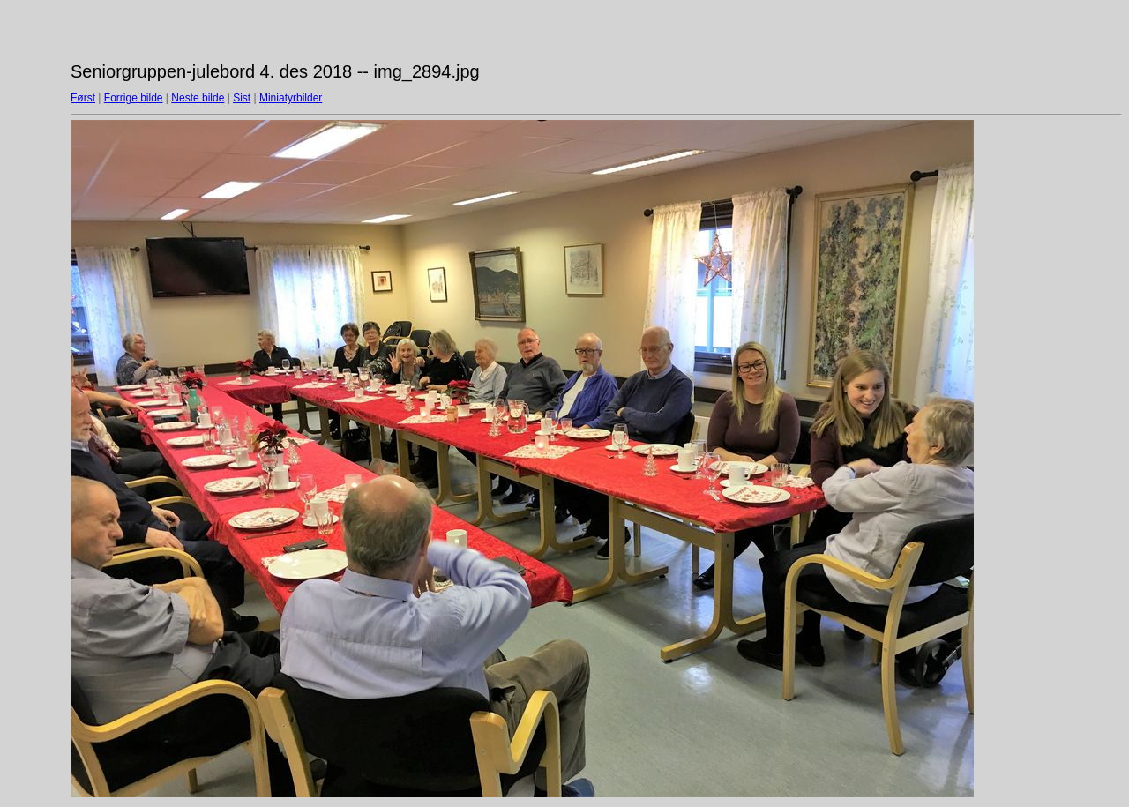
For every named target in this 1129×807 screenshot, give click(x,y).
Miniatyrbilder (290, 98)
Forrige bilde (133, 98)
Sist (241, 98)
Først (83, 98)
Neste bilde (197, 98)
